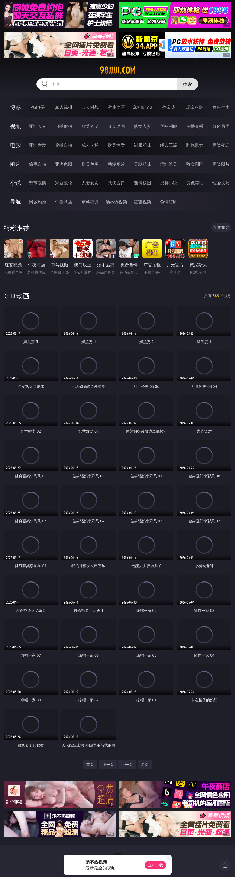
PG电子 (37, 107)
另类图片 (221, 164)
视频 (15, 126)
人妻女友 (90, 183)
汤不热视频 (116, 202)
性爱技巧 (221, 183)
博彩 (15, 107)
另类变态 (221, 145)
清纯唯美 (168, 164)
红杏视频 (142, 202)
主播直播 (194, 126)
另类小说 (168, 183)
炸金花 (168, 107)
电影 (15, 145)
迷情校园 (142, 183)
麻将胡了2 (142, 107)
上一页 (108, 764)
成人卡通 (90, 145)
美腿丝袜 (142, 164)
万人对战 (90, 107)
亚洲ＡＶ (37, 126)
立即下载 (155, 865)
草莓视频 (90, 202)
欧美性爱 (116, 145)
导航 (15, 201)
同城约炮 (37, 202)
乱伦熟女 (194, 145)
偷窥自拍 (37, 164)
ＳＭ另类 (221, 126)
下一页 (127, 764)
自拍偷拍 (63, 126)
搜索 (187, 84)
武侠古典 (116, 183)
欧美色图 (90, 164)
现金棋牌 (194, 107)
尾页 (145, 764)
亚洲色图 (63, 164)
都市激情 (37, 183)
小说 (15, 182)
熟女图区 (194, 164)
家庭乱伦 (63, 183)
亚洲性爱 (37, 145)
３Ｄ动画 (116, 126)
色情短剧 (168, 202)
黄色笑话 (194, 183)
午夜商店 (63, 202)
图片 (15, 163)
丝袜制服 (168, 126)
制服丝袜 (142, 145)
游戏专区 (116, 107)
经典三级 (168, 145)
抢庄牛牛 (221, 107)
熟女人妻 (142, 126)
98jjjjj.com (117, 70)
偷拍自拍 (63, 145)
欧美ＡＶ (90, 126)
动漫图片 (116, 164)
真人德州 (63, 107)
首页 (90, 764)
